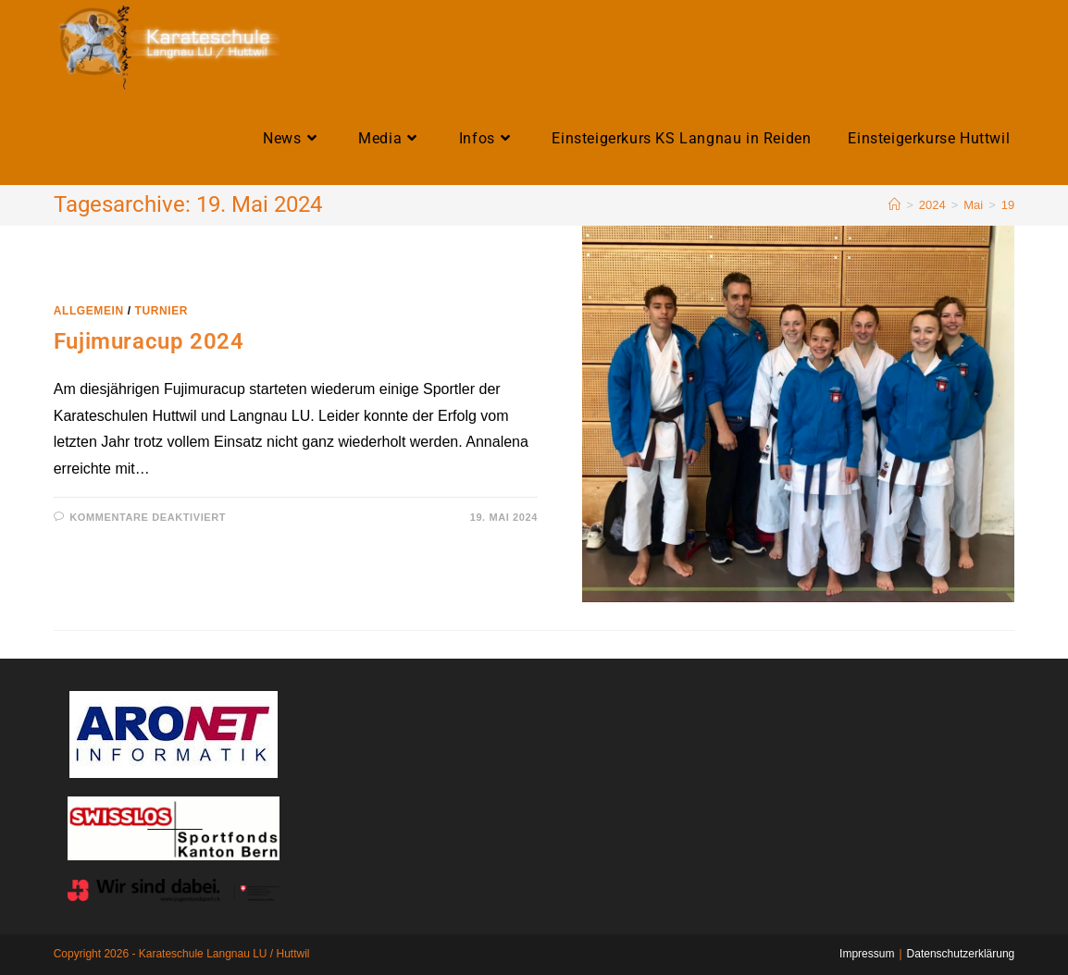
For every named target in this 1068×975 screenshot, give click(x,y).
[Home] (894, 205)
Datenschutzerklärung (961, 953)
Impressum (866, 953)
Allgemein (89, 310)
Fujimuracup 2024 (149, 341)
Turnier (162, 310)
